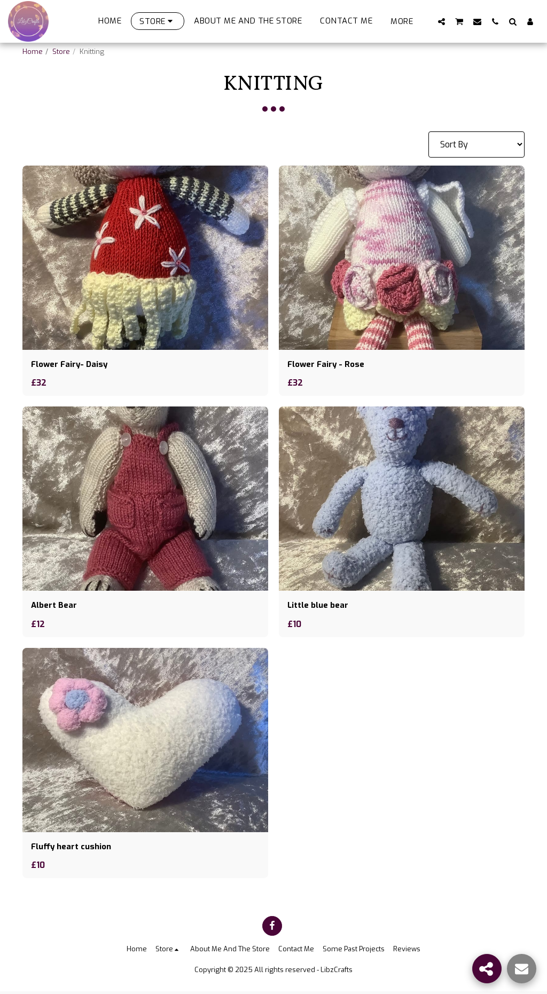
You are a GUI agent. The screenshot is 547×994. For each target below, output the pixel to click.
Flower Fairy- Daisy (71, 364)
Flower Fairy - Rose (327, 364)
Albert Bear (55, 606)
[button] (441, 21)
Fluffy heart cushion (74, 848)
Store (61, 51)
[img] (145, 258)
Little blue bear (320, 606)
